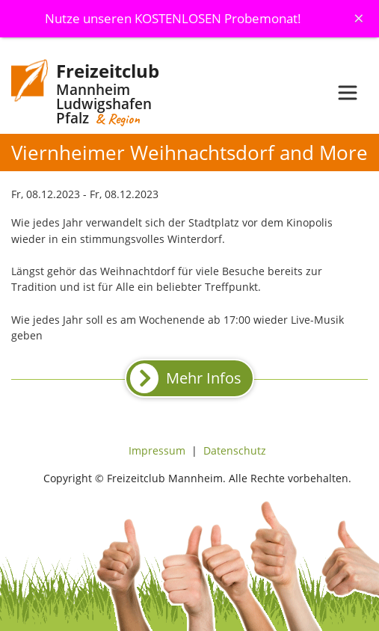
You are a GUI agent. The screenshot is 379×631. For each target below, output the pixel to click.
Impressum (157, 450)
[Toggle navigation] (347, 93)
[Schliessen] (359, 18)
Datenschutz (234, 450)
